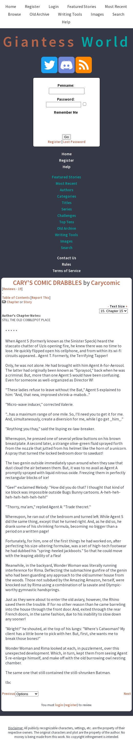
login (59, 705)
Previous (8, 694)
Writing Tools (70, 14)
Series (66, 209)
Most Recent (116, 6)
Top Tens (66, 221)
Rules (66, 264)
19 (19, 289)
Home (10, 6)
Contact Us (66, 257)
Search (118, 14)
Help (66, 21)
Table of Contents (16, 297)
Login (54, 6)
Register (32, 6)
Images (97, 14)
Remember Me (66, 112)
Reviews (9, 289)
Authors (66, 189)
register (71, 705)
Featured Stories (81, 6)
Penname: (66, 85)
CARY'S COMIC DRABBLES (47, 283)
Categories (66, 196)
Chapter (13, 302)
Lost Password (74, 142)
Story (28, 302)
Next (127, 694)
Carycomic (105, 283)
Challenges (66, 215)
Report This (40, 297)
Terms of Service (66, 270)
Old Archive (39, 14)
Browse (14, 14)
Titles (67, 202)
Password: (66, 99)
